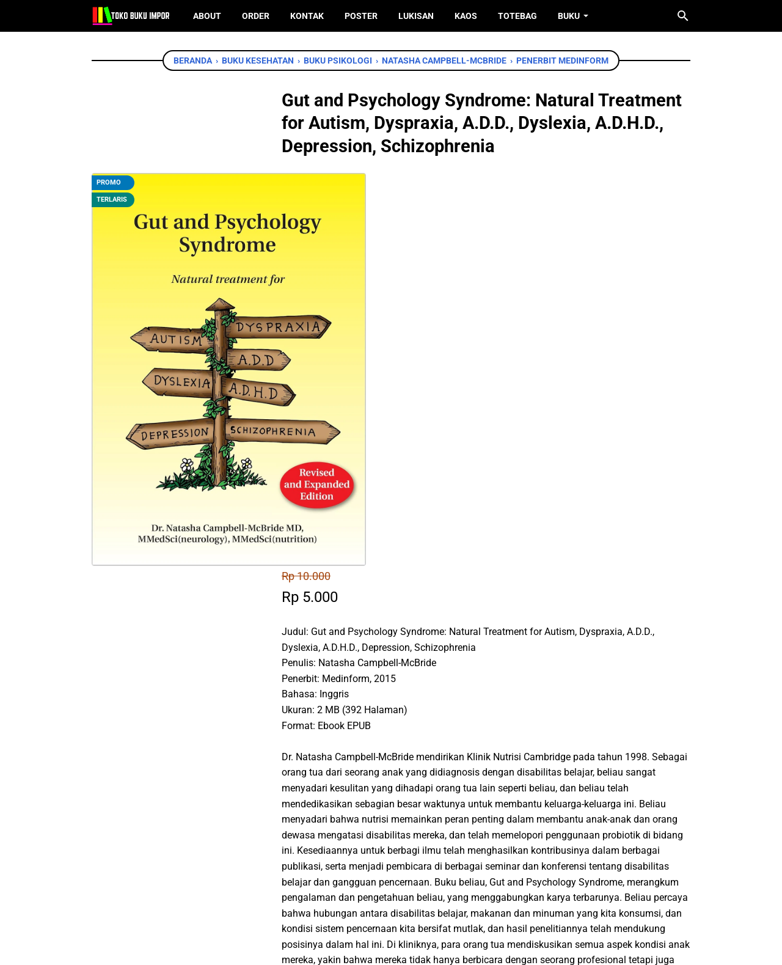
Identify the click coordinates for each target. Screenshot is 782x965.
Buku (569, 16)
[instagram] (410, 897)
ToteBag (517, 16)
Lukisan (416, 16)
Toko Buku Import (406, 946)
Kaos (466, 16)
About (207, 16)
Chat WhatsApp (373, 714)
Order (255, 16)
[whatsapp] (385, 785)
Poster (361, 16)
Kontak (307, 16)
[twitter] (358, 785)
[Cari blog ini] (683, 16)
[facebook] (331, 785)
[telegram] (413, 785)
